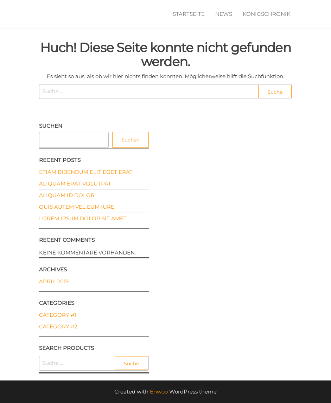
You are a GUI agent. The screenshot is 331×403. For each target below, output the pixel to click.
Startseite (189, 14)
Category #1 (57, 314)
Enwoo (159, 391)
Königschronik (267, 14)
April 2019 (54, 281)
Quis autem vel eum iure (76, 206)
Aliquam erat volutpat (75, 183)
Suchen (50, 125)
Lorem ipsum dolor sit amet (83, 218)
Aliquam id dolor (67, 195)
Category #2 (58, 326)
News (223, 14)
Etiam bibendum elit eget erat (86, 172)
